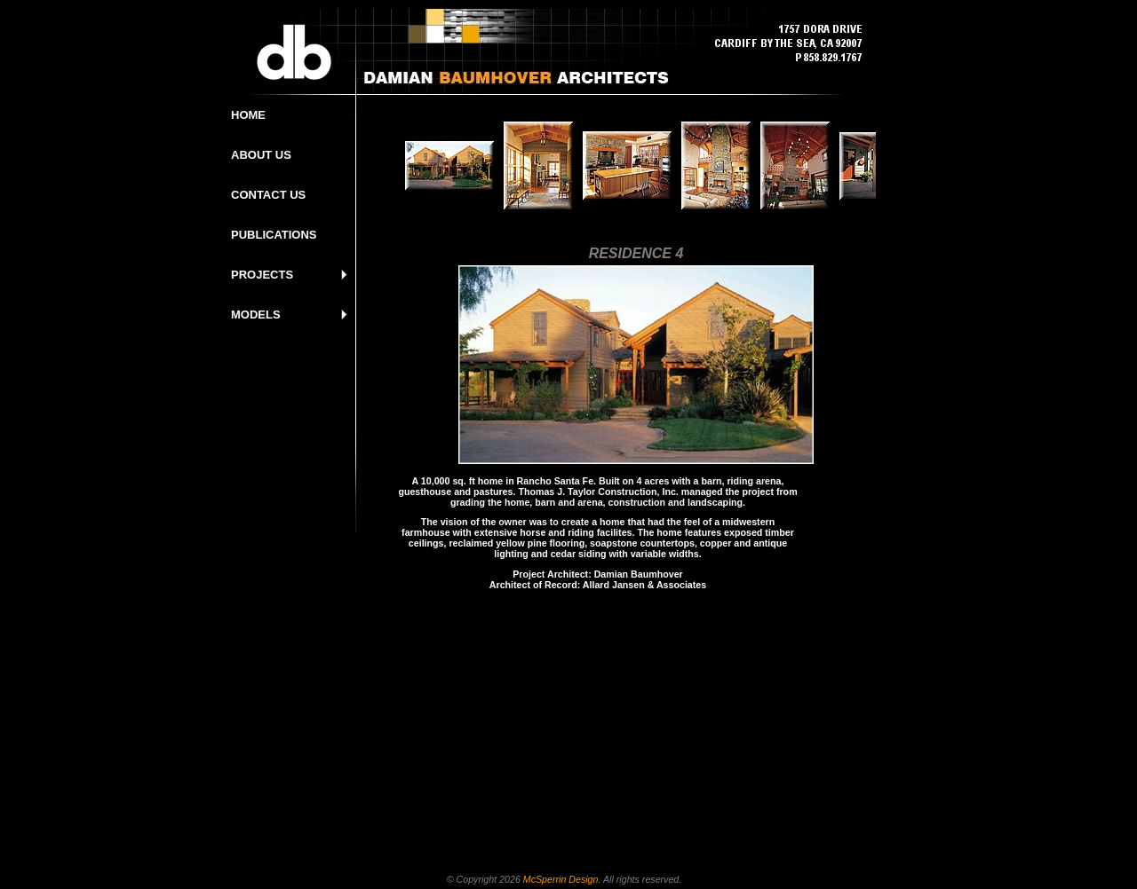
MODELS (256, 314)
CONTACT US (268, 194)
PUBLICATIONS (274, 234)
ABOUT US (261, 154)
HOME (248, 115)
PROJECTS (262, 274)
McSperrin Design (561, 879)
